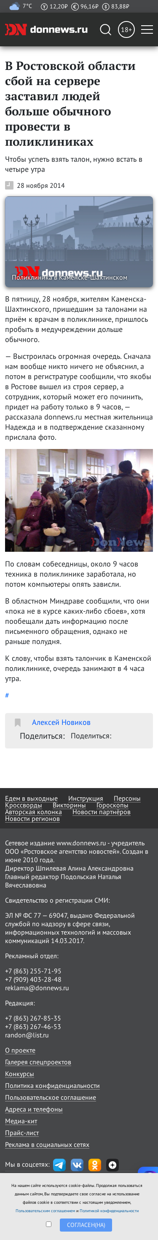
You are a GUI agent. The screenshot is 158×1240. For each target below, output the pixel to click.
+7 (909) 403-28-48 (33, 979)
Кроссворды (23, 805)
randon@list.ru (27, 1035)
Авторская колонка (33, 811)
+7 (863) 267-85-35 (33, 1018)
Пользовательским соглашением (45, 1210)
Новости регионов (32, 818)
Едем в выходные (31, 798)
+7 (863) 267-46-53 (33, 1026)
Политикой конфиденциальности (109, 1210)
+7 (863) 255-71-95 (33, 971)
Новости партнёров (101, 811)
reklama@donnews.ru (37, 987)
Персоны (127, 798)
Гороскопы (112, 805)
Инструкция (85, 798)
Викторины (69, 805)
